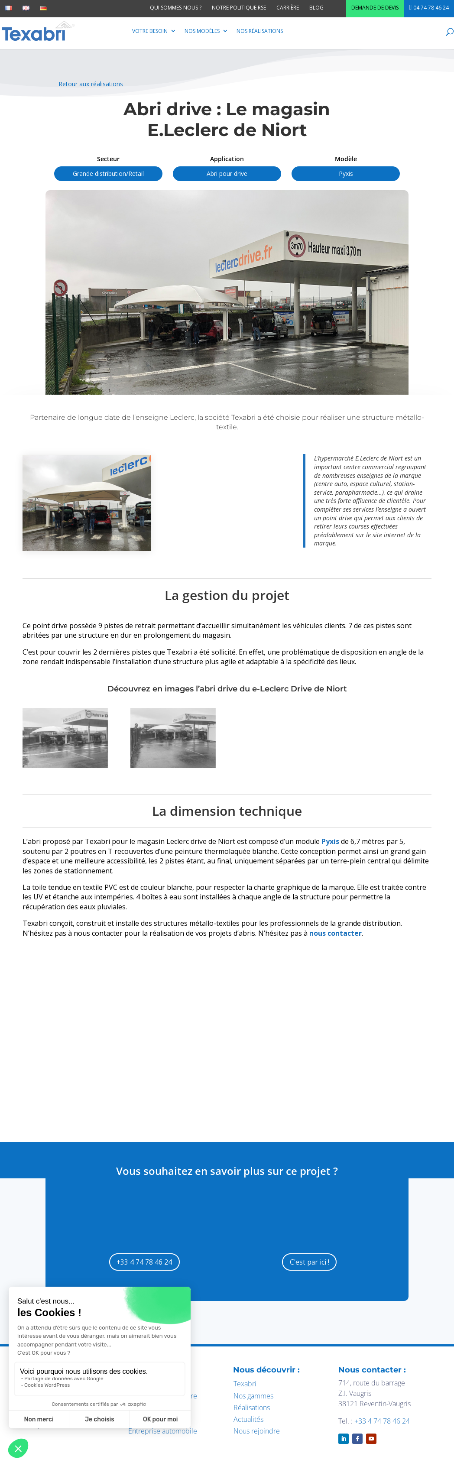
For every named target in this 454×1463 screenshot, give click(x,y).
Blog (316, 7)
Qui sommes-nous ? (175, 7)
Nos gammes (253, 1396)
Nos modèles (202, 31)
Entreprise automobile (162, 1432)
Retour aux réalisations (90, 84)
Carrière (287, 7)
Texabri (244, 1384)
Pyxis (330, 841)
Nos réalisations (260, 31)
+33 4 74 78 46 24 (144, 1262)
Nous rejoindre (256, 1432)
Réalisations (251, 1408)
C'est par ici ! (309, 1262)
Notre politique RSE (239, 7)
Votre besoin (150, 31)
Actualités (248, 1419)
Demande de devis (375, 7)
